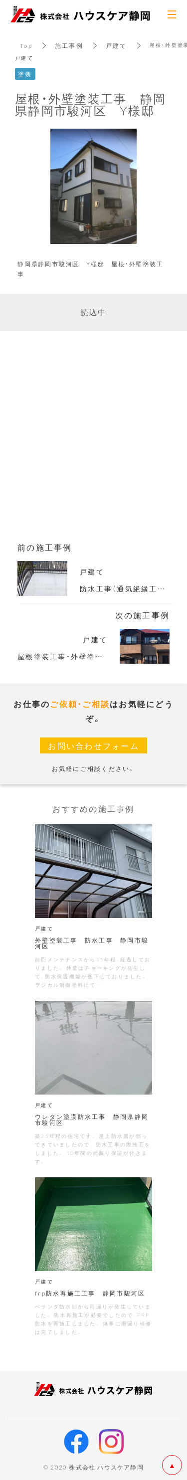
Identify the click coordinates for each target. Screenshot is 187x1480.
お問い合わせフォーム (93, 745)
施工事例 (69, 45)
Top (26, 45)
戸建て (116, 45)
